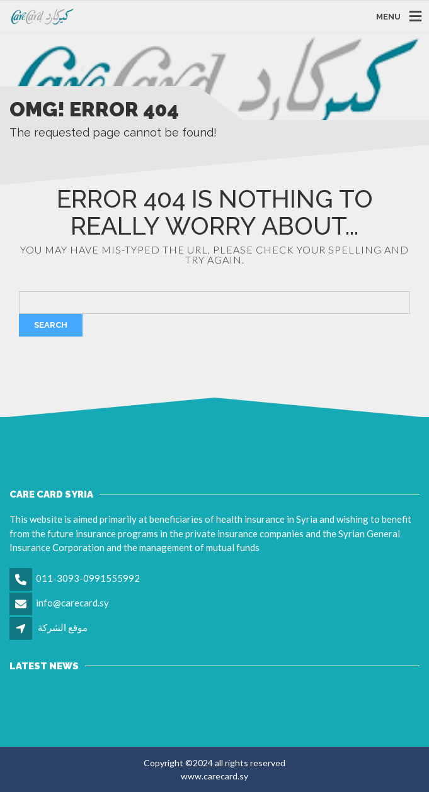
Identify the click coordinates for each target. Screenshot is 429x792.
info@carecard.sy (72, 602)
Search (50, 325)
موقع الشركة (63, 627)
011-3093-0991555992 (88, 578)
